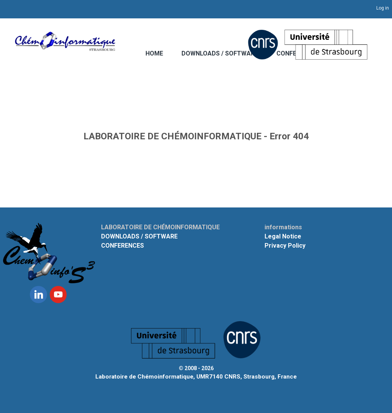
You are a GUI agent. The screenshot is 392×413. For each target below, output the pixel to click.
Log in (382, 8)
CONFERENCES (122, 245)
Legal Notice (283, 236)
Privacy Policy (285, 245)
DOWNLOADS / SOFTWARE (219, 53)
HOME (154, 53)
